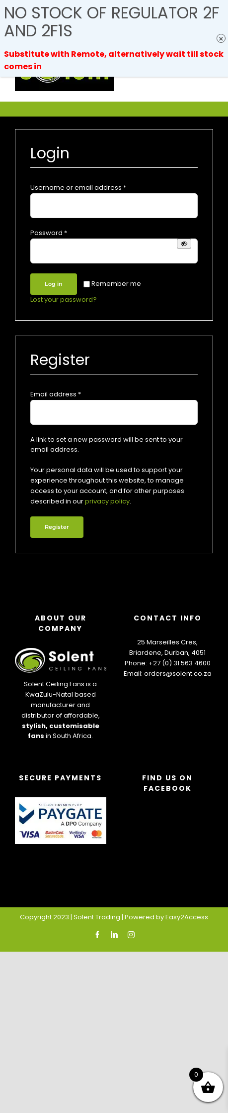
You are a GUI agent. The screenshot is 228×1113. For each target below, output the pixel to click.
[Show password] (184, 243)
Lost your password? (63, 299)
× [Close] (221, 38)
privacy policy (107, 501)
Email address (55, 394)
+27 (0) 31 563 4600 (180, 663)
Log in (54, 283)
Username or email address (78, 187)
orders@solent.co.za (178, 673)
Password (48, 233)
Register (57, 526)
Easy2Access (186, 917)
